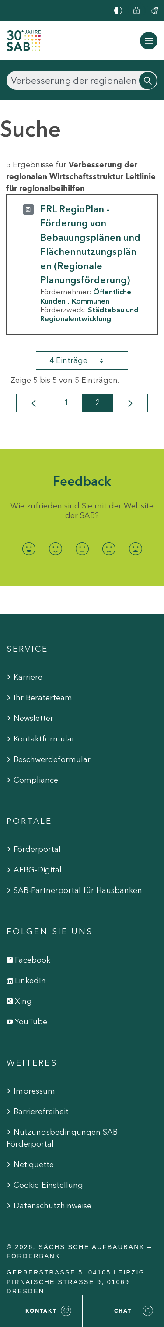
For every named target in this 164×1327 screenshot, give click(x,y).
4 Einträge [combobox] (84, 360)
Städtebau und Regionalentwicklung (89, 314)
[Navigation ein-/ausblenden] (148, 40)
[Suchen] (82, 80)
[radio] (29, 548)
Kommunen (90, 300)
